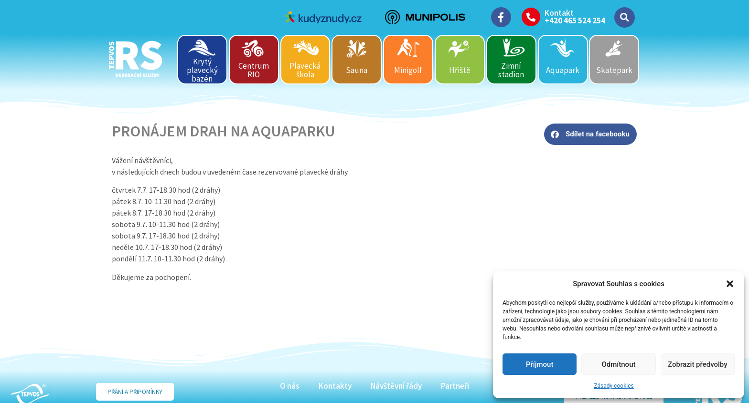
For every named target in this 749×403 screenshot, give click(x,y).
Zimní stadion (511, 70)
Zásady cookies (613, 385)
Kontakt (559, 13)
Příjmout (539, 364)
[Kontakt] (531, 17)
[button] (730, 284)
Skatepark (614, 70)
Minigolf (408, 70)
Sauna (356, 70)
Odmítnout (619, 364)
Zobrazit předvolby (698, 364)
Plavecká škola (305, 70)
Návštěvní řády (396, 386)
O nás (290, 386)
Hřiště (459, 70)
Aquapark (562, 70)
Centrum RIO (253, 70)
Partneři (455, 386)
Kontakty (335, 386)
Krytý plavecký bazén (202, 69)
